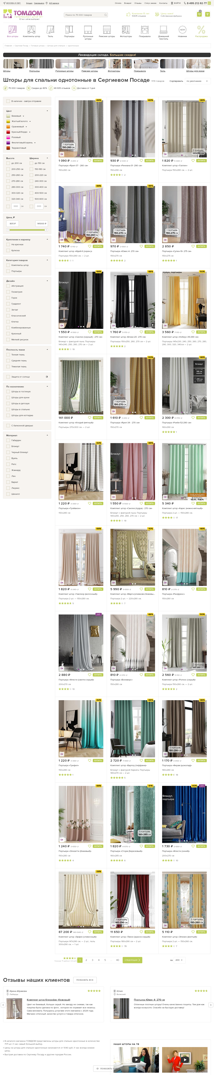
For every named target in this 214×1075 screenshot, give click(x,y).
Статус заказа (150, 3)
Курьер (29, 3)
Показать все (85, 980)
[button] (66, 128)
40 (117, 960)
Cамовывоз (39, 3)
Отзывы (138, 3)
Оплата (118, 3)
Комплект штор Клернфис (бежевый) (48, 999)
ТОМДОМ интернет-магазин (22, 14)
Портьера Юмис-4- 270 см (149, 999)
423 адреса (54, 3)
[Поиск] (105, 15)
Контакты (163, 3)
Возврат (127, 3)
